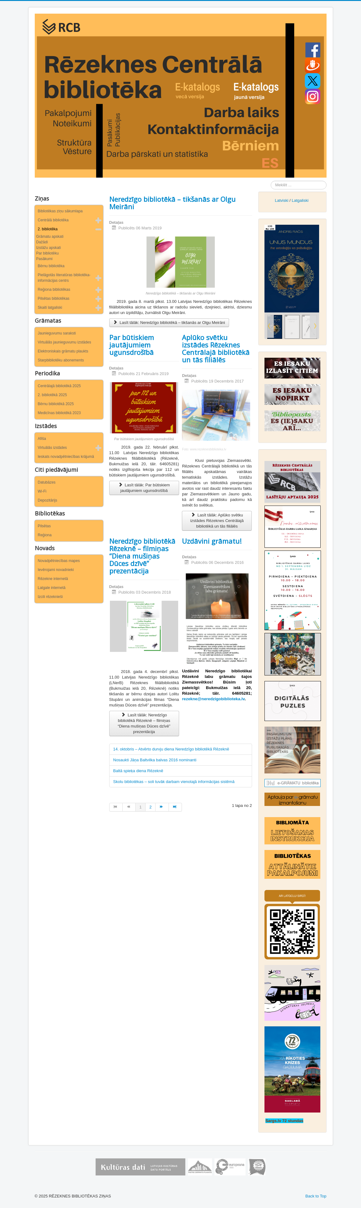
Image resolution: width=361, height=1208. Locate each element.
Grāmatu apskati (50, 236)
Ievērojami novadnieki (56, 570)
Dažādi (42, 242)
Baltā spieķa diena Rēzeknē (138, 770)
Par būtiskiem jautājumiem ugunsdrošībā (131, 345)
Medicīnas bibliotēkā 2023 (59, 413)
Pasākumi (44, 259)
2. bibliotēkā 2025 (52, 395)
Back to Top (316, 1196)
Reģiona (45, 535)
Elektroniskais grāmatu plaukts (63, 351)
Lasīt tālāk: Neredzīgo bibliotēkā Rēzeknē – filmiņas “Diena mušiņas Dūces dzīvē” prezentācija (144, 723)
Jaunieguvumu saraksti (57, 333)
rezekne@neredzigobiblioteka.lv (213, 699)
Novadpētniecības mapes (59, 561)
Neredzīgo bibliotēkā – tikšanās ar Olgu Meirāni (172, 202)
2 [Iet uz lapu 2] (150, 807)
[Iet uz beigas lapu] (175, 807)
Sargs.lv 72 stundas (284, 1120)
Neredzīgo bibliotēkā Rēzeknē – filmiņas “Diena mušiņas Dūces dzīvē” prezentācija (142, 555)
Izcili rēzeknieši (50, 597)
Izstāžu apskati (48, 248)
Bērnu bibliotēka (51, 266)
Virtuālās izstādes (52, 447)
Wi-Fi (42, 491)
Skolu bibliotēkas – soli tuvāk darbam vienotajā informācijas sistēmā (174, 781)
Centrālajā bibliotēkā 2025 (59, 386)
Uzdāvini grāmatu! (211, 541)
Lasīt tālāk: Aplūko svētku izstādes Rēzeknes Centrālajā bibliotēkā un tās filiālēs (217, 521)
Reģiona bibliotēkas (54, 289)
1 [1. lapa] (140, 807)
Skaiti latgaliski (50, 307)
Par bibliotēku (47, 253)
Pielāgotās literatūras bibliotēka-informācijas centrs (64, 278)
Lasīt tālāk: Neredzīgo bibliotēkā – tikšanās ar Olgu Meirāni (169, 322)
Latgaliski (300, 200)
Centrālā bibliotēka (53, 220)
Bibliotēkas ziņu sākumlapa (60, 211)
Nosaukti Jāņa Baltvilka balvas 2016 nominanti (154, 760)
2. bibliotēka (48, 229)
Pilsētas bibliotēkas (54, 298)
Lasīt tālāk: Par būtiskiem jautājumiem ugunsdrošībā (144, 488)
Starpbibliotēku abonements (61, 360)
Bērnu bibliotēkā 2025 (56, 404)
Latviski (281, 200)
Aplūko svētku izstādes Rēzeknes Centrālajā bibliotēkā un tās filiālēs (216, 348)
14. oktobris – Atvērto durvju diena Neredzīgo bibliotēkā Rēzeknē (171, 749)
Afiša (42, 438)
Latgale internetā (51, 588)
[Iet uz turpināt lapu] (162, 807)
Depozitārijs (47, 500)
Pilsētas (44, 526)
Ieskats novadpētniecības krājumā (66, 456)
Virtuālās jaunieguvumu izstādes (64, 342)
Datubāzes (47, 482)
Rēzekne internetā (53, 579)
